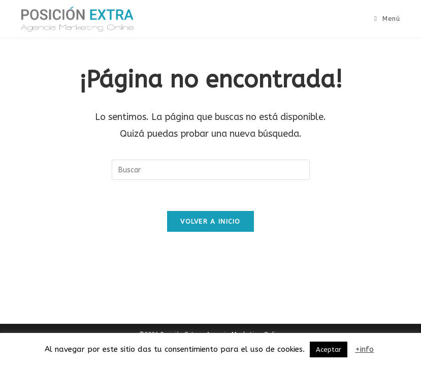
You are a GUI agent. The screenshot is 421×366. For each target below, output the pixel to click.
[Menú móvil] (387, 18)
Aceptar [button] (328, 349)
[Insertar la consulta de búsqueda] (211, 170)
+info (364, 349)
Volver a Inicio (210, 221)
